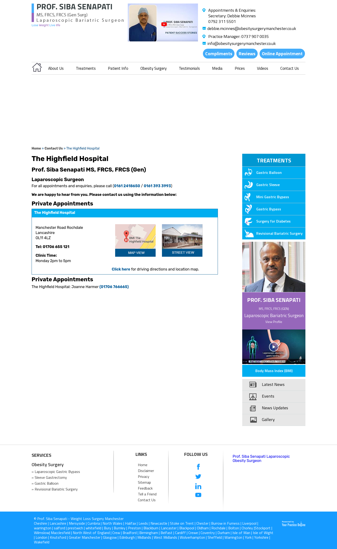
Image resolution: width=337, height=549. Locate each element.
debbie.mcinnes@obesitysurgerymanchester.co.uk (251, 28)
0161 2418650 (127, 186)
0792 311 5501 (222, 21)
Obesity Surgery (153, 68)
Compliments (218, 53)
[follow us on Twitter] (198, 476)
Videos (262, 68)
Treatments (86, 68)
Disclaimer (146, 470)
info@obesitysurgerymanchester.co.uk (241, 43)
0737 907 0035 (255, 36)
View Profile (273, 321)
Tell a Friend (147, 494)
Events (268, 396)
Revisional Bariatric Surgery (272, 233)
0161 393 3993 (157, 186)
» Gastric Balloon (45, 483)
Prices (240, 68)
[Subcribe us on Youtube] (198, 495)
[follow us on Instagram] (198, 504)
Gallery (268, 419)
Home (36, 148)
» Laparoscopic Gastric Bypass (56, 471)
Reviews (247, 53)
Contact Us (289, 68)
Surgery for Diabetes (266, 221)
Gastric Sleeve (261, 184)
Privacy (143, 476)
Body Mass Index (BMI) (274, 370)
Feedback (145, 488)
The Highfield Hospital (54, 212)
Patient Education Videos (268, 361)
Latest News (273, 384)
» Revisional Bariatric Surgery (55, 489)
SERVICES (41, 455)
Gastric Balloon (262, 172)
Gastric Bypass (261, 209)
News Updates (275, 408)
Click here (121, 269)
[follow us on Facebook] (198, 467)
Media (217, 68)
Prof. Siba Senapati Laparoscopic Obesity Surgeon (261, 458)
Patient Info (118, 68)
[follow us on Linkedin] (198, 486)
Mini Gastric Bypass (265, 197)
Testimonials (189, 68)
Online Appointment (282, 53)
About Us (56, 68)
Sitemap (144, 482)
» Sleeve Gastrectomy (49, 477)
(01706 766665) (114, 287)
